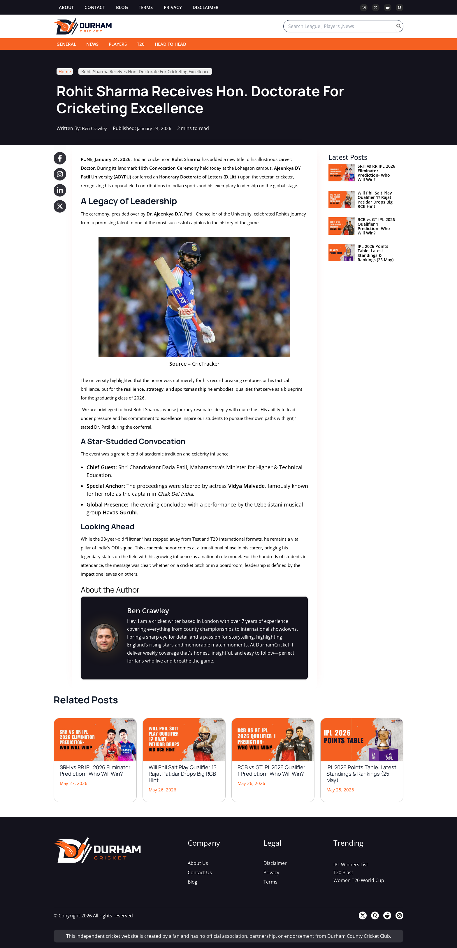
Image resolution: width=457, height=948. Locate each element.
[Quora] (399, 7)
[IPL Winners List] (350, 864)
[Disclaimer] (275, 863)
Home (65, 71)
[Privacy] (271, 872)
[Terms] (270, 881)
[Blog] (192, 881)
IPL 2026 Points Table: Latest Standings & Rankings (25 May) (375, 252)
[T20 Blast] (343, 872)
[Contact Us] (200, 872)
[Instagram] (364, 7)
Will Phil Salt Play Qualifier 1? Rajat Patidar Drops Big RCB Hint (375, 199)
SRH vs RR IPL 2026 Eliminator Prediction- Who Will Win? (376, 172)
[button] (60, 158)
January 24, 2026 (157, 128)
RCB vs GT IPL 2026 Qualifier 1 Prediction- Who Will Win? (376, 226)
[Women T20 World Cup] (358, 880)
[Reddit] (387, 7)
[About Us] (198, 863)
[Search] (399, 26)
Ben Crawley (95, 128)
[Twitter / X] (375, 7)
